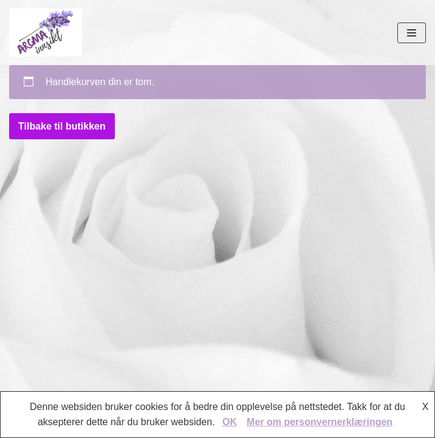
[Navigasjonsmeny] (411, 33)
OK (229, 422)
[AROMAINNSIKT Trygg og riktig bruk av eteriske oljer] (45, 33)
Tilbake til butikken (62, 126)
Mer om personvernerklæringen (319, 422)
